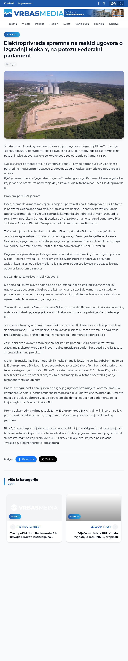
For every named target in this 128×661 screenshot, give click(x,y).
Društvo (114, 23)
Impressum (25, 3)
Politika (39, 23)
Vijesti (26, 23)
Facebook (26, 459)
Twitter (47, 459)
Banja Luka (82, 23)
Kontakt (9, 3)
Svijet (67, 23)
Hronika (99, 23)
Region (54, 23)
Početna (12, 23)
